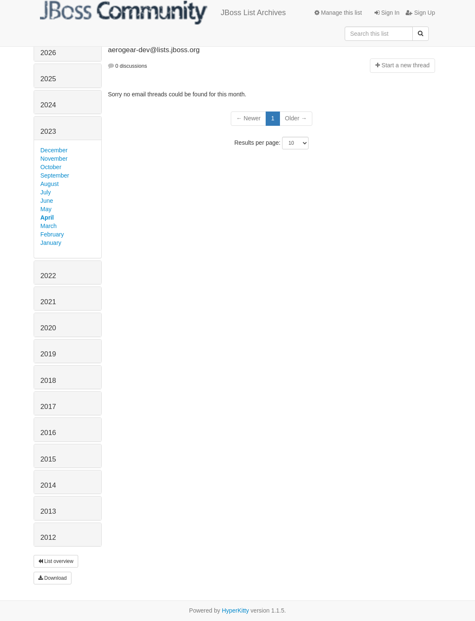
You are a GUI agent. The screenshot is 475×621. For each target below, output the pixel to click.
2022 (48, 276)
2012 (48, 537)
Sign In (387, 12)
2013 (48, 511)
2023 (48, 131)
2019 (48, 354)
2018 (48, 381)
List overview (56, 561)
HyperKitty (235, 610)
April (47, 217)
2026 (48, 53)
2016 (48, 433)
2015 (48, 459)
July (45, 192)
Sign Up (420, 12)
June (46, 200)
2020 (48, 328)
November (54, 158)
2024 (48, 105)
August (49, 183)
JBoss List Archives (163, 12)
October (50, 167)
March (48, 226)
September (54, 175)
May (45, 209)
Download (52, 578)
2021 (48, 302)
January (50, 242)
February (52, 234)
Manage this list (338, 12)
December (54, 150)
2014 (48, 485)
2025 (48, 79)
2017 (48, 407)
